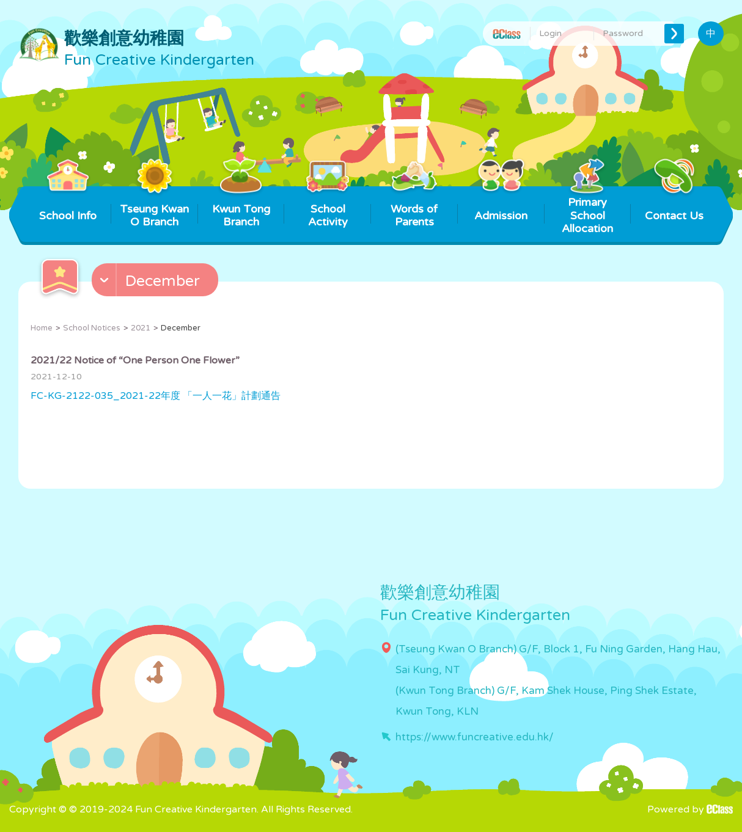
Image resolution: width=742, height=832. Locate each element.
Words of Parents (414, 207)
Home (42, 328)
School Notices (91, 328)
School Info (68, 204)
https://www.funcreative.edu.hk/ (474, 737)
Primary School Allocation (588, 210)
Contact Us (674, 204)
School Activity (328, 207)
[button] (156, 283)
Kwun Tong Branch (241, 207)
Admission (500, 204)
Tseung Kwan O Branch (154, 207)
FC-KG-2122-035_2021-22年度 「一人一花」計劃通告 (156, 396)
